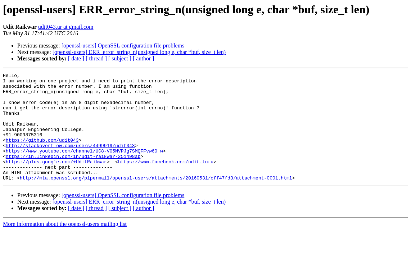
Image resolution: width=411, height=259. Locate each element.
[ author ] (143, 58)
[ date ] (76, 58)
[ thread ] (96, 58)
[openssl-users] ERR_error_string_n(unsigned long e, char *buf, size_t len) (139, 52)
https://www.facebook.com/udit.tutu (165, 180)
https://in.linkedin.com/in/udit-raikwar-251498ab (73, 173)
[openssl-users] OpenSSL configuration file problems (123, 45)
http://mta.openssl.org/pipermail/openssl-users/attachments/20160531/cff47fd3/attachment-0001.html (156, 199)
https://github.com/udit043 (42, 154)
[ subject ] (119, 58)
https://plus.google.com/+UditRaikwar (56, 180)
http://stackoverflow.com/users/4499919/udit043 (70, 160)
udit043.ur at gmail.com (66, 27)
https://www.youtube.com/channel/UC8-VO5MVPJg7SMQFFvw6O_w (84, 167)
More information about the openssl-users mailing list (65, 245)
